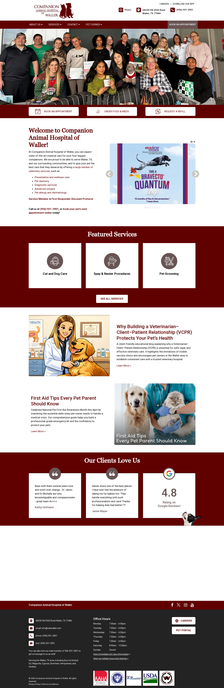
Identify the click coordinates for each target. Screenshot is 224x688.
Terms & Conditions (50, 684)
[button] (191, 142)
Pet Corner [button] (94, 24)
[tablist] (153, 207)
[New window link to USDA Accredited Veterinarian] (151, 678)
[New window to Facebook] (172, 605)
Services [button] (55, 24)
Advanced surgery (45, 188)
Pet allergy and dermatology (51, 192)
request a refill (170, 111)
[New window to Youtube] (192, 605)
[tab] (145, 207)
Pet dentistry (42, 181)
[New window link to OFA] (118, 678)
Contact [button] (73, 24)
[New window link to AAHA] (101, 678)
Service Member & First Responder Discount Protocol (61, 198)
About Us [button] (36, 24)
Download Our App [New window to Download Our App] (183, 4)
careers (183, 620)
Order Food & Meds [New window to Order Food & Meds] (112, 111)
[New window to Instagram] (185, 605)
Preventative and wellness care (52, 177)
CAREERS (164, 4)
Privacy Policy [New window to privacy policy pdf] (34, 684)
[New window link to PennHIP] (134, 678)
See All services (112, 298)
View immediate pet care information (111, 654)
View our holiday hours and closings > (110, 658)
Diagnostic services (46, 184)
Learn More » (124, 365)
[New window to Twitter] (178, 605)
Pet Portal (183, 630)
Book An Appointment (182, 24)
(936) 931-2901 (49, 208)
